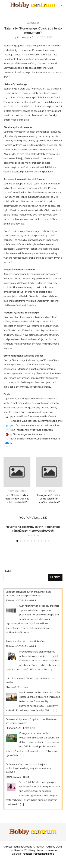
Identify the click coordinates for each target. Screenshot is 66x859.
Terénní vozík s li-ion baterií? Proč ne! (26, 641)
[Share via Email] (7, 443)
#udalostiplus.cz (25, 37)
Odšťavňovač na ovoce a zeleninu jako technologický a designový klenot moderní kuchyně (28, 768)
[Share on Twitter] (7, 426)
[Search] (62, 5)
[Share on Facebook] (7, 417)
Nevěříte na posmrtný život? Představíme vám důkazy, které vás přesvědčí (33, 528)
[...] (32, 632)
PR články (29, 850)
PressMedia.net (15, 846)
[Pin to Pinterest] (7, 434)
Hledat (7, 571)
